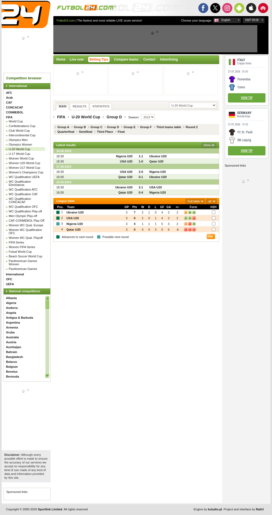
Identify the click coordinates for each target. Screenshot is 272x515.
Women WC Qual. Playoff (26, 237)
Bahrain (11, 352)
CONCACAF (14, 107)
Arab (9, 97)
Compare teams (126, 59)
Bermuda (12, 376)
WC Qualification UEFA (24, 177)
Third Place (105, 131)
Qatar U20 (156, 161)
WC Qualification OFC (23, 206)
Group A (63, 127)
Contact (149, 59)
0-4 (141, 192)
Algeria (11, 303)
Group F (146, 127)
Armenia (12, 327)
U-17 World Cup (19, 153)
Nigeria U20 (124, 156)
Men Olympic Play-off (23, 216)
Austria (11, 342)
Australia (12, 337)
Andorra (12, 307)
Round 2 (192, 127)
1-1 (141, 156)
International (18, 86)
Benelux (12, 371)
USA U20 (126, 161)
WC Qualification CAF (23, 194)
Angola (11, 312)
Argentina (13, 322)
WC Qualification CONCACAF (20, 200)
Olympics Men (18, 139)
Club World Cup (19, 130)
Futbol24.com (66, 20)
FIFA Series (16, 242)
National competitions (24, 291)
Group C (97, 127)
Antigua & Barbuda (19, 317)
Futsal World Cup (20, 251)
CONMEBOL (14, 112)
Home (60, 59)
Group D (114, 117)
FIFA (9, 117)
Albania (11, 298)
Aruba (10, 332)
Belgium (12, 366)
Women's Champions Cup (26, 172)
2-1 (141, 187)
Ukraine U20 (158, 156)
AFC (9, 92)
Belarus (11, 361)
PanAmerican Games (23, 268)
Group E (129, 127)
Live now (77, 59)
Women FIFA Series (22, 247)
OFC (9, 279)
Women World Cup (21, 158)
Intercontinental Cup (22, 135)
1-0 (141, 161)
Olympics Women (20, 144)
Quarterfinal (65, 131)
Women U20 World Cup (24, 163)
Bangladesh (14, 357)
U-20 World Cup (19, 149)
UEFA (10, 284)
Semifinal (85, 131)
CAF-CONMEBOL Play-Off (26, 220)
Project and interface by (244, 509)
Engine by (208, 509)
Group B (80, 127)
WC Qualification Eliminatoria (20, 183)
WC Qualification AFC (23, 189)
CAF (9, 102)
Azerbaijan (13, 347)
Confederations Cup (22, 126)
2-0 (141, 171)
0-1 (141, 177)
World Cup (16, 121)
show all (208, 145)
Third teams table (168, 127)
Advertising (169, 59)
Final (121, 131)
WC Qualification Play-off (25, 211)
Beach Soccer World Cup (25, 256)
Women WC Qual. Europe (26, 225)
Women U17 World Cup (24, 167)
